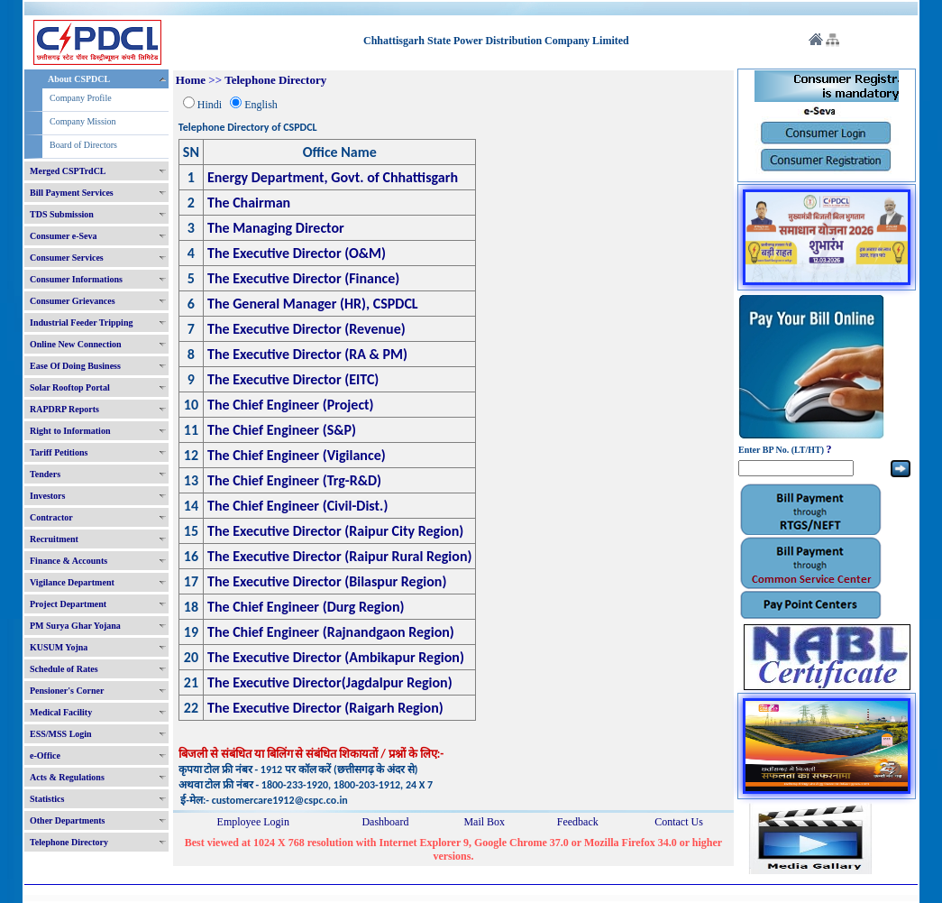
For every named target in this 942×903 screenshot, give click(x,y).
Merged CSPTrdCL (68, 171)
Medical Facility (61, 712)
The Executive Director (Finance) (303, 278)
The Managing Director (275, 227)
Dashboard (384, 821)
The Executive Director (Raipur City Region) (335, 530)
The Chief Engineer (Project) (290, 404)
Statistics (47, 799)
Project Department (68, 604)
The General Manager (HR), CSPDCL (312, 303)
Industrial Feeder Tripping (81, 322)
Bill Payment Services (72, 193)
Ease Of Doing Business (75, 366)
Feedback (578, 821)
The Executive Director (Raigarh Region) (325, 707)
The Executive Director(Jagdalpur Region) (330, 682)
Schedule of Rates (64, 669)
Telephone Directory (69, 842)
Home (191, 80)
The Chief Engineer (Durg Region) (306, 606)
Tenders (45, 474)
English (261, 104)
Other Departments (67, 820)
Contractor (51, 517)
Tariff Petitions (58, 452)
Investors (47, 496)
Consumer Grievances (72, 301)
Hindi (209, 104)
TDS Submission (62, 214)
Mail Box (484, 821)
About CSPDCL (79, 79)
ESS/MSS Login (61, 734)
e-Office (45, 755)
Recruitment (54, 539)
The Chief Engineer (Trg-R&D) (294, 480)
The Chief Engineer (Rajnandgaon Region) (330, 631)
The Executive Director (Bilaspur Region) (326, 581)
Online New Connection (76, 344)
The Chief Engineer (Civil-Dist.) (297, 505)
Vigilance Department (72, 582)
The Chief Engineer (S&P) (281, 429)
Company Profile (81, 98)
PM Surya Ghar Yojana (75, 626)
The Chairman (248, 202)
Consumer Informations (76, 279)
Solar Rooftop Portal (70, 387)
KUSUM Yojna (58, 647)
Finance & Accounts (68, 561)
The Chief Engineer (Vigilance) (296, 455)
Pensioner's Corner (67, 691)
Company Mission (83, 121)
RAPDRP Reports (64, 409)
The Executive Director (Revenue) (306, 328)
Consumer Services (67, 258)
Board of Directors (83, 145)
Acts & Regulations (67, 777)
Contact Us (678, 821)
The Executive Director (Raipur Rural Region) (339, 556)
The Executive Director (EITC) (293, 379)
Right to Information (70, 431)
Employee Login (253, 821)
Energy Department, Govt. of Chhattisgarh (332, 177)
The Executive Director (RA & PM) (307, 354)
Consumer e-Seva (63, 236)
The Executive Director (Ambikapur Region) (335, 657)
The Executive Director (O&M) (296, 253)
